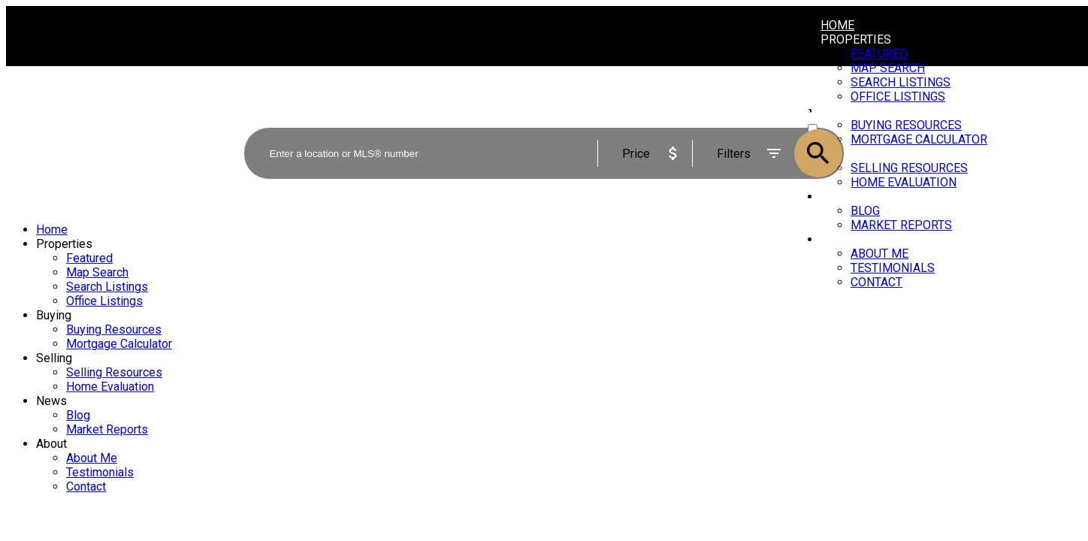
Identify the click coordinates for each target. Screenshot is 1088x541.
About (839, 239)
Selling (54, 358)
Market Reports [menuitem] (901, 225)
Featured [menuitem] (879, 54)
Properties (856, 39)
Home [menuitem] (837, 25)
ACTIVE (825, 114)
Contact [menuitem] (876, 282)
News (51, 401)
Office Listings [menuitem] (104, 301)
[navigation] (544, 358)
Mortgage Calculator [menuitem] (119, 344)
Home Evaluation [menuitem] (110, 386)
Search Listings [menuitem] (107, 287)
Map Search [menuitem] (97, 272)
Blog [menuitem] (865, 211)
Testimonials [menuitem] (893, 268)
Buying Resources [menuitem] (114, 329)
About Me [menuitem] (879, 253)
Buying (53, 315)
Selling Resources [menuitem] (114, 372)
